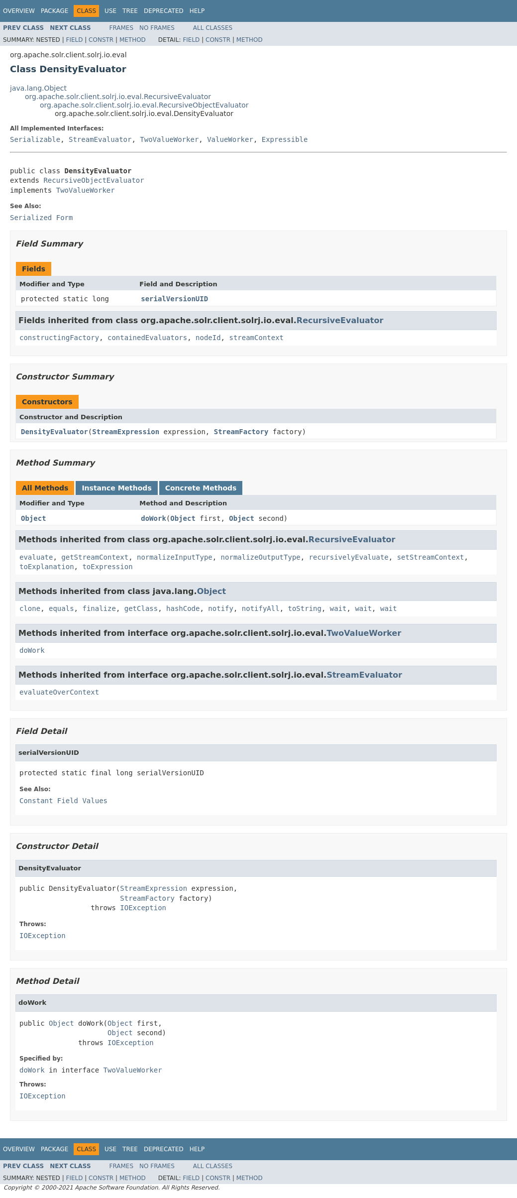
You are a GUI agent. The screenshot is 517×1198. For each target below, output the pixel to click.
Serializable (35, 139)
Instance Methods (116, 488)
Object (33, 518)
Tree (130, 10)
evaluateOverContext (59, 692)
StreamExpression (125, 432)
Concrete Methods (201, 488)
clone (29, 608)
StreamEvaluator (100, 139)
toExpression (107, 567)
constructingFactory (59, 338)
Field (74, 39)
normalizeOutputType (261, 557)
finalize (98, 608)
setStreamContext (430, 557)
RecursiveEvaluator (340, 320)
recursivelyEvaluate (349, 557)
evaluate (36, 557)
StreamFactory (241, 432)
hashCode (183, 608)
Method (132, 39)
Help (197, 10)
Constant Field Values (63, 801)
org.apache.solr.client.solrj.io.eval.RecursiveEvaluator (118, 97)
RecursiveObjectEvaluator (93, 180)
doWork (153, 518)
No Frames (157, 27)
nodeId (208, 338)
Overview (19, 10)
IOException (143, 908)
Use (110, 10)
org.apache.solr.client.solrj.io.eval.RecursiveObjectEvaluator (144, 105)
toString (304, 608)
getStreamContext (94, 557)
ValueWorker (230, 139)
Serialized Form (41, 218)
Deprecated (164, 10)
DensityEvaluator (54, 432)
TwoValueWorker (169, 139)
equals (61, 608)
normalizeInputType (174, 557)
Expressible (285, 139)
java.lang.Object (38, 88)
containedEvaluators (147, 338)
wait (338, 608)
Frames (121, 27)
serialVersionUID (174, 299)
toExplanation (46, 567)
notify (220, 608)
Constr (101, 39)
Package (54, 10)
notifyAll (261, 608)
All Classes (212, 27)
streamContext (256, 338)
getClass (141, 608)
